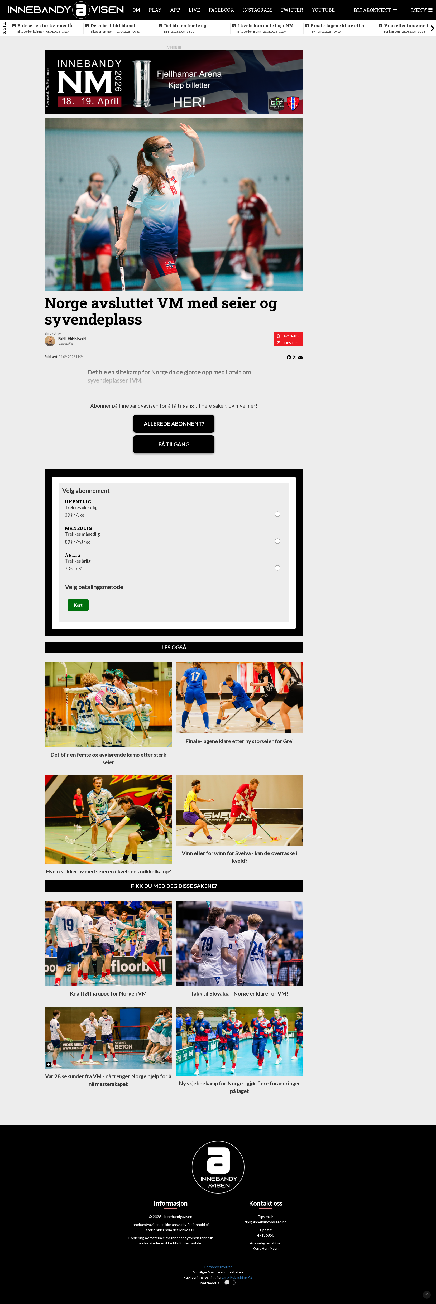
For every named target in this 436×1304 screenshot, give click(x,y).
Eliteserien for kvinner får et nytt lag (45, 25)
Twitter (291, 10)
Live (194, 10)
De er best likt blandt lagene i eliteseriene (113, 25)
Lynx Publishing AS (237, 1278)
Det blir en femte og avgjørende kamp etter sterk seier (188, 25)
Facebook (221, 10)
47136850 (292, 336)
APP (175, 10)
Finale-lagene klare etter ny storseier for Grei (338, 25)
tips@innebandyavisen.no (266, 1223)
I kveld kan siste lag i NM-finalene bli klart (266, 25)
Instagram (257, 10)
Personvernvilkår (218, 1268)
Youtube (323, 10)
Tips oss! (292, 343)
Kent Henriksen (265, 1249)
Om (136, 10)
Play (155, 10)
